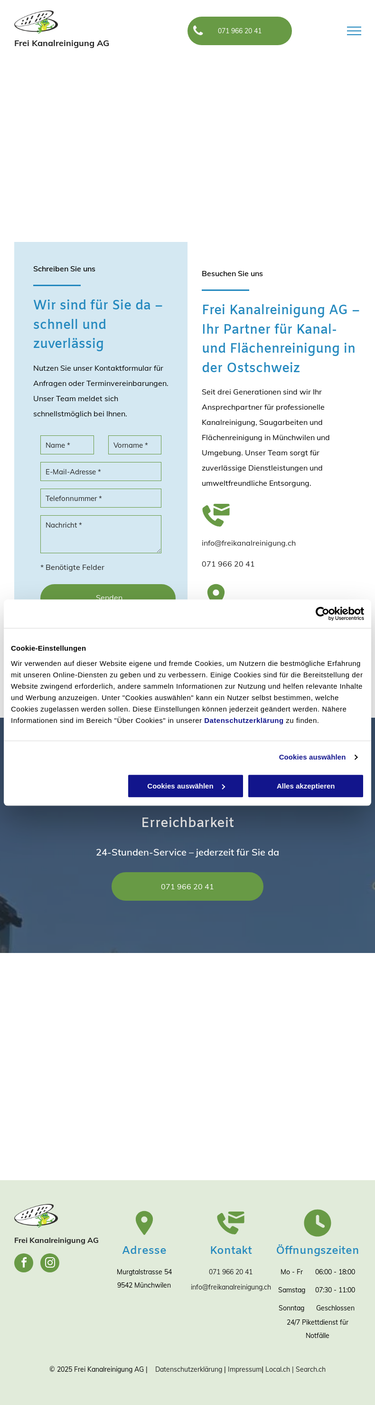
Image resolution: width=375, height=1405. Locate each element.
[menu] (354, 31)
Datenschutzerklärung (244, 720)
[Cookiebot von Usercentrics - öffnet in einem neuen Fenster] (322, 613)
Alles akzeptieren (306, 786)
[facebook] (23, 1264)
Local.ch (277, 1369)
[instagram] (49, 1264)
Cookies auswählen (312, 757)
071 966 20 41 (228, 563)
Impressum (245, 1369)
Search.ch (311, 1369)
